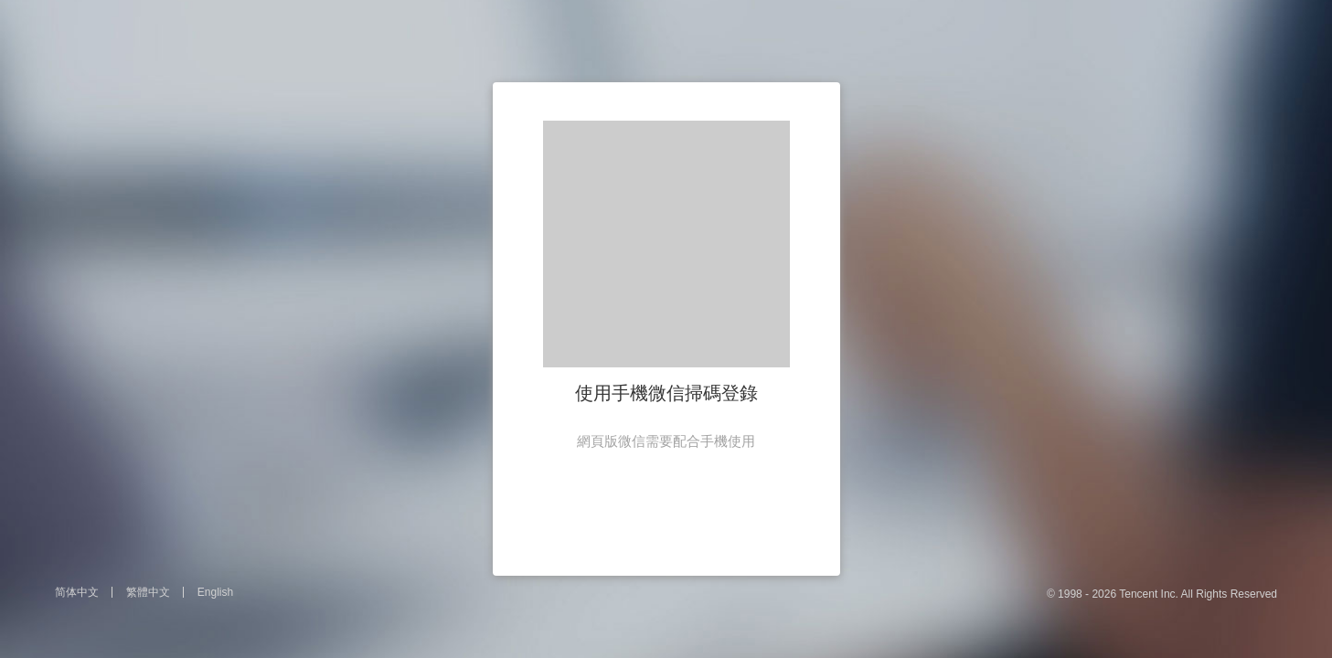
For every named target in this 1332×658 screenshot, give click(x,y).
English (215, 592)
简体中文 (77, 592)
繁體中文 (148, 592)
